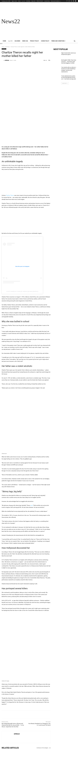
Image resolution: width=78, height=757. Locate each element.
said (32, 482)
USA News (7, 46)
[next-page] (5, 748)
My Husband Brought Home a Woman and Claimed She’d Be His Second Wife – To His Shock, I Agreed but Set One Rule (13, 702)
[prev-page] (3, 748)
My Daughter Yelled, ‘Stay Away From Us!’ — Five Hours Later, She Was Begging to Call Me (25, 742)
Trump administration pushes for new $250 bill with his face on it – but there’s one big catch (68, 77)
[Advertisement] (48, 21)
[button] (74, 41)
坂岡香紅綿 (7, 60)
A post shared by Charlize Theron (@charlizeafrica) (22, 268)
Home (3, 46)
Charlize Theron (10, 172)
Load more (65, 83)
